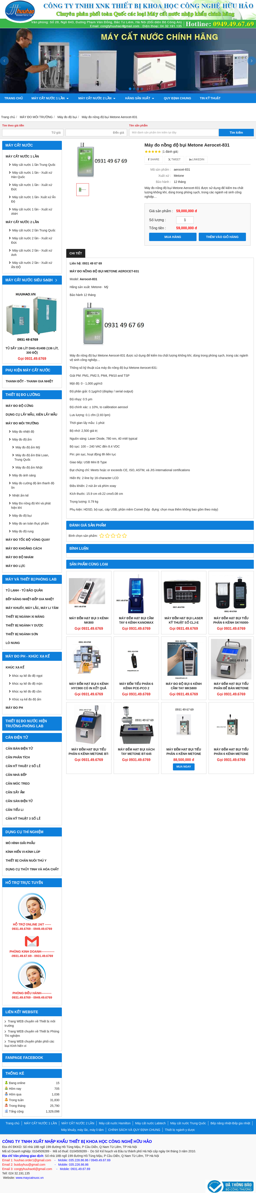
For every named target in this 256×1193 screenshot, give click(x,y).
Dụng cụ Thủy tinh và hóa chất (32, 869)
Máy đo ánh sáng (24, 475)
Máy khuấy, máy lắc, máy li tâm (32, 608)
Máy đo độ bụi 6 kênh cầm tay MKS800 (184, 686)
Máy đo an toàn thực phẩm (30, 523)
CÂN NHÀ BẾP (16, 775)
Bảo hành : (163, 182)
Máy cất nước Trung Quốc (188, 1123)
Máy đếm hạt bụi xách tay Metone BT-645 (136, 752)
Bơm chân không (53, 108)
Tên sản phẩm (138, 125)
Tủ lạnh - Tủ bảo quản (24, 590)
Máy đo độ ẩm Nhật (29, 467)
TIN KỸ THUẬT (207, 98)
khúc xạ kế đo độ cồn (26, 691)
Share (153, 159)
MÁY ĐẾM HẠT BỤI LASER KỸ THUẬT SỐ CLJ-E (184, 620)
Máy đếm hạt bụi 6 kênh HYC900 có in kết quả (88, 686)
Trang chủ (13, 98)
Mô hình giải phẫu (20, 843)
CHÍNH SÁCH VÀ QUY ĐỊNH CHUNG (134, 1130)
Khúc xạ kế (15, 667)
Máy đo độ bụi (22, 515)
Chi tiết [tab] (76, 253)
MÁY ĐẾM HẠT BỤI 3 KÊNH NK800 (88, 620)
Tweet (174, 159)
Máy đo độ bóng (90, 108)
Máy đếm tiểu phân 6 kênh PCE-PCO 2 (136, 686)
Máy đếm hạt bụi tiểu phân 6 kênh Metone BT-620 (89, 754)
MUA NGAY (183, 766)
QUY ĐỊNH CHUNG (174, 98)
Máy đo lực (15, 566)
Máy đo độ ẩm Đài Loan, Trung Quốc (31, 457)
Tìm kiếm (236, 132)
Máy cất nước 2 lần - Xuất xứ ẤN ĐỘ (31, 265)
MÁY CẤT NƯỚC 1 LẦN (50, 98)
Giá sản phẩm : (161, 211)
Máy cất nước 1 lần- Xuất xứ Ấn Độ (33, 199)
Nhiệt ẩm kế (20, 495)
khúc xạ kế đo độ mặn (27, 683)
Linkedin (196, 159)
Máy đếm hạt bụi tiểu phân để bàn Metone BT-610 (231, 688)
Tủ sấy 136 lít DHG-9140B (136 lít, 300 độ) (31, 350)
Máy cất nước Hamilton (115, 1123)
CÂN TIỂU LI (14, 810)
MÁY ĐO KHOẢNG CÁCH (24, 548)
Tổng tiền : (157, 228)
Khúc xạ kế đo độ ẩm (26, 699)
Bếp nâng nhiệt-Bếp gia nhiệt (30, 599)
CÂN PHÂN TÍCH (18, 757)
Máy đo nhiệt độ (23, 431)
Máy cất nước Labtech (150, 1123)
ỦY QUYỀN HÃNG (17, 108)
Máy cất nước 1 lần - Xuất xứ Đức (31, 187)
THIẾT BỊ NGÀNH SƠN (22, 634)
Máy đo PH (14, 707)
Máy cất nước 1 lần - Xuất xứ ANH (31, 211)
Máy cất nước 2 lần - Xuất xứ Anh (31, 253)
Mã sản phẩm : (160, 169)
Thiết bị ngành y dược (24, 625)
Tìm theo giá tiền (13, 125)
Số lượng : (157, 220)
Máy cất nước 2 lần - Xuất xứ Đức (31, 240)
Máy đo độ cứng (19, 406)
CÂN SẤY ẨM (15, 792)
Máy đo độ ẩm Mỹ (28, 447)
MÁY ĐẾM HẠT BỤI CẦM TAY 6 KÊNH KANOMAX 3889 (136, 622)
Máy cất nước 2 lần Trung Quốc (34, 230)
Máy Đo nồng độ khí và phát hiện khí (31, 505)
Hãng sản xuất (137, 98)
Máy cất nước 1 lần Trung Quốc (34, 164)
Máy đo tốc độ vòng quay (28, 539)
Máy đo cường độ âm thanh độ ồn (32, 485)
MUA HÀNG (172, 237)
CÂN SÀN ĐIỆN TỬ (19, 801)
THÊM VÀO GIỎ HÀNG (222, 237)
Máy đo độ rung (23, 531)
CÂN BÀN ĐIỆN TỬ (19, 748)
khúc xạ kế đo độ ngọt (27, 675)
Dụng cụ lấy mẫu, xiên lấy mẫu (31, 414)
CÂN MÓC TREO (18, 783)
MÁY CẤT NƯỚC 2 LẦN (96, 98)
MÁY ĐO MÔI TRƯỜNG (22, 423)
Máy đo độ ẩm (22, 439)
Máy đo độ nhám (19, 557)
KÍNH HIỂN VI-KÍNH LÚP (23, 852)
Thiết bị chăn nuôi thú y (26, 860)
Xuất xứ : (164, 175)
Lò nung (13, 643)
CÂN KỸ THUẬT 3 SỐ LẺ (23, 818)
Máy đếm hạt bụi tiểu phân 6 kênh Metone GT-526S (231, 754)
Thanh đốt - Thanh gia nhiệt (29, 381)
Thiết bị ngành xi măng (25, 616)
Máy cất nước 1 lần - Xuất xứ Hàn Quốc (31, 175)
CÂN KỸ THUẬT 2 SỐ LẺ (23, 766)
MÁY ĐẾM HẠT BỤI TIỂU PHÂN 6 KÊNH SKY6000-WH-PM (231, 622)
